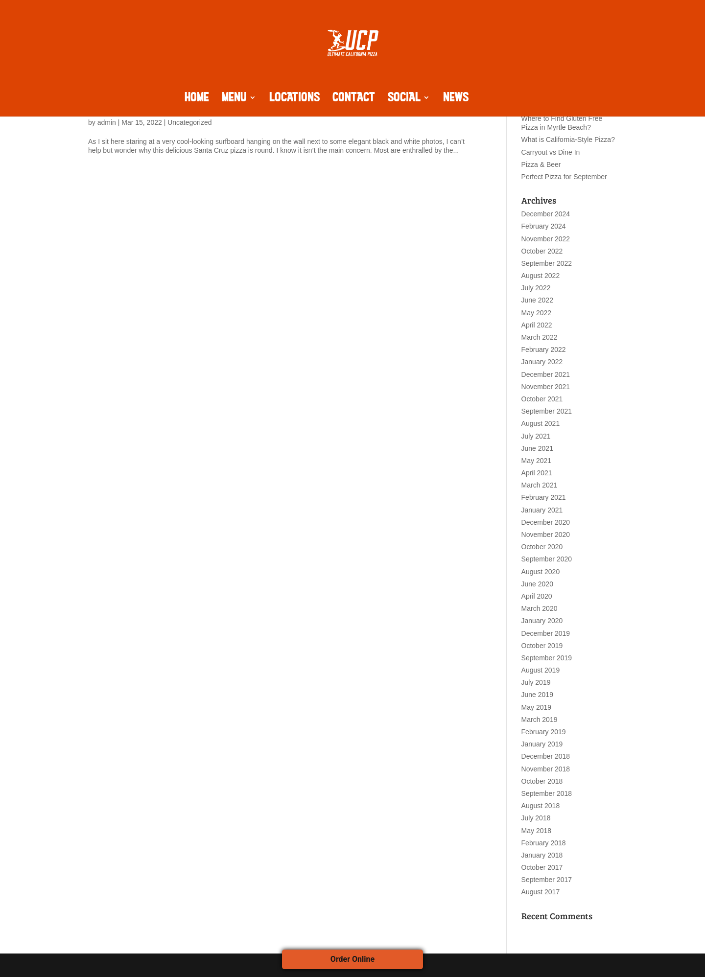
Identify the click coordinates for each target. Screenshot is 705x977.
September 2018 (546, 793)
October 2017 (542, 867)
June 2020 (537, 584)
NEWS (456, 99)
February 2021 (543, 497)
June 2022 (537, 300)
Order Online (352, 959)
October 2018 (542, 781)
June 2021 (537, 448)
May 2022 (536, 313)
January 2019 (542, 744)
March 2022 (539, 337)
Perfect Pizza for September (564, 177)
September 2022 (546, 263)
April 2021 (536, 473)
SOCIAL (404, 99)
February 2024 (543, 226)
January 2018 (542, 855)
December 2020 (545, 522)
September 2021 (546, 411)
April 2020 (536, 596)
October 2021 (542, 399)
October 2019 (542, 646)
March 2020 (539, 608)
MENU (234, 99)
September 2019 (546, 658)
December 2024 (545, 214)
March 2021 (539, 485)
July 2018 (536, 818)
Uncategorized (189, 122)
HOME (197, 99)
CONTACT (353, 99)
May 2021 (536, 461)
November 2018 (545, 769)
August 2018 (540, 806)
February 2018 (543, 843)
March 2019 (539, 719)
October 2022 (542, 251)
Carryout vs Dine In (550, 152)
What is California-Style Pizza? (568, 139)
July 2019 (536, 682)
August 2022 (540, 275)
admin (106, 122)
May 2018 (536, 831)
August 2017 (540, 892)
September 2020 (546, 559)
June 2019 (537, 694)
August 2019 (540, 670)
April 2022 (536, 325)
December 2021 (545, 374)
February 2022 (543, 349)
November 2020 (545, 534)
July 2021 (536, 436)
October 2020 (542, 547)
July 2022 (536, 288)
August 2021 (540, 423)
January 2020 (542, 621)
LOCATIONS (294, 99)
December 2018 (545, 756)
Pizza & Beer (541, 164)
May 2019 (536, 707)
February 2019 (543, 732)
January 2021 (542, 510)
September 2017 (546, 880)
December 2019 (545, 633)
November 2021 (545, 387)
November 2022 (545, 239)
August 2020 (540, 572)
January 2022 (542, 362)
